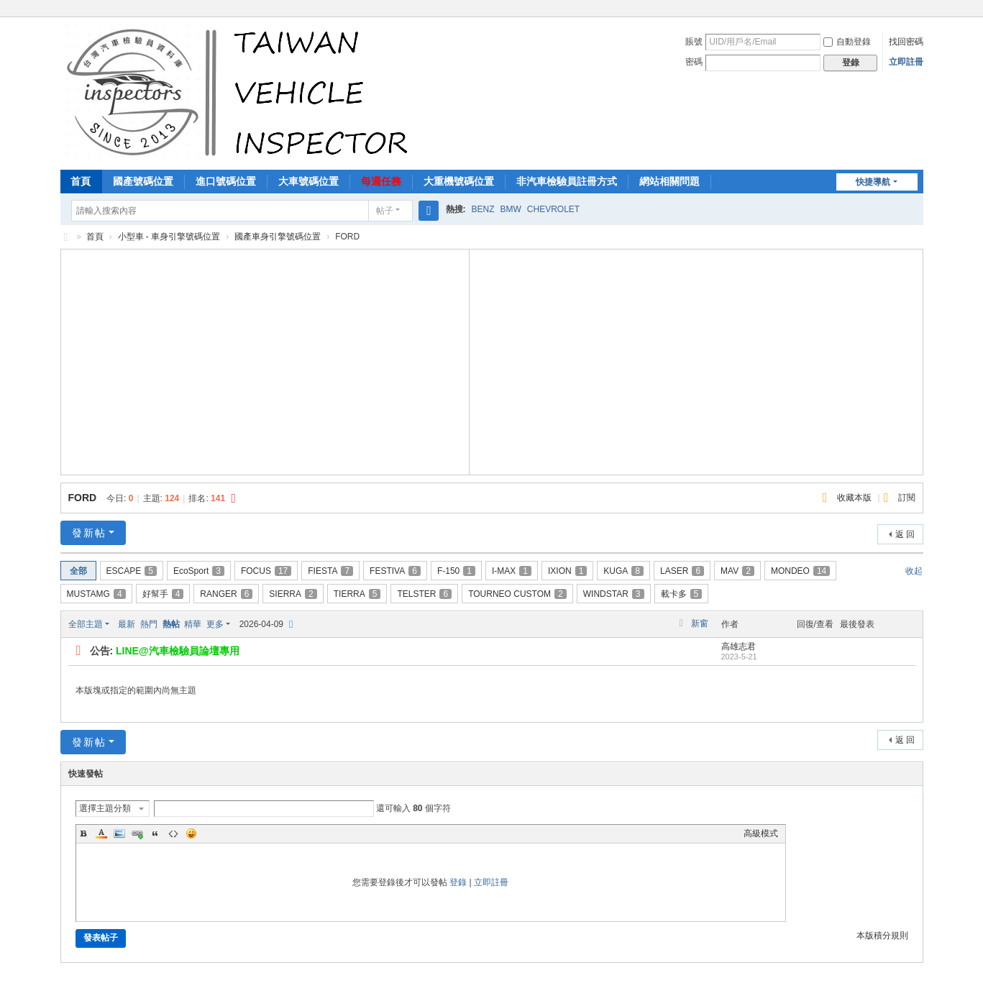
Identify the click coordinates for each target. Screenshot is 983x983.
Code (173, 833)
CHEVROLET (553, 209)
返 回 (905, 534)
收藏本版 (855, 498)
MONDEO (800, 571)
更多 (215, 624)
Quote (155, 833)
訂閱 (906, 498)
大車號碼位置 (308, 181)
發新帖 (89, 533)
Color (101, 833)
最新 (126, 624)
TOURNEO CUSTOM (517, 594)
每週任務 (381, 181)
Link (137, 833)
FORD (82, 497)
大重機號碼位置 (459, 181)
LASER (682, 571)
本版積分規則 (882, 936)
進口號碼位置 (226, 181)
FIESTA (330, 571)
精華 (192, 624)
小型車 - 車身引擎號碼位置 (169, 237)
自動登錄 (847, 42)
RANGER (226, 594)
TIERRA (357, 594)
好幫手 (163, 594)
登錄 (458, 882)
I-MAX (511, 571)
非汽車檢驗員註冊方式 (566, 181)
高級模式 (761, 833)
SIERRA (292, 594)
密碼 (694, 62)
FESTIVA (395, 571)
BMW (510, 209)
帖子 (384, 211)
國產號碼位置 (143, 181)
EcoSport (198, 571)
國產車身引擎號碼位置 (277, 237)
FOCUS (266, 571)
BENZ (483, 209)
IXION (567, 571)
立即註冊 (906, 62)
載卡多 (682, 594)
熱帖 (171, 624)
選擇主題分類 (105, 808)
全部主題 (85, 624)
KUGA (623, 571)
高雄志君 (738, 646)
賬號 (694, 42)
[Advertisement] (264, 360)
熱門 (148, 624)
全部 (78, 571)
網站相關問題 (669, 181)
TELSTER (424, 594)
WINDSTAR (613, 594)
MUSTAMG (96, 594)
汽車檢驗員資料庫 (66, 237)
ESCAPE (131, 571)
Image (119, 833)
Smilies (191, 833)
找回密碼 (906, 42)
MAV (737, 571)
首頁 (80, 181)
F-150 (456, 571)
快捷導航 (873, 182)
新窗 (699, 623)
